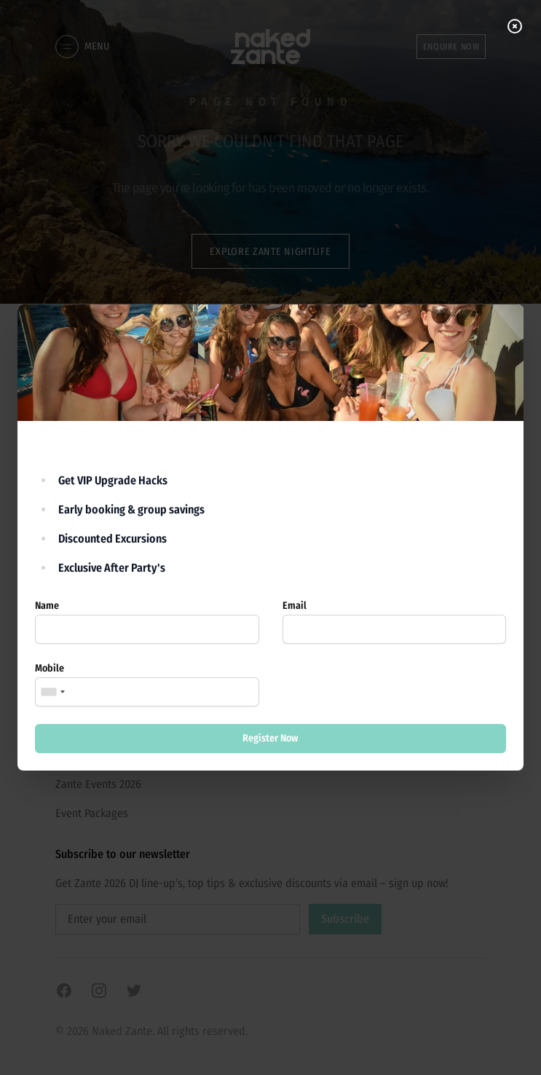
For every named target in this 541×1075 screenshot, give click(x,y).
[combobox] (52, 692)
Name (47, 605)
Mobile (49, 668)
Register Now (270, 738)
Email (295, 605)
